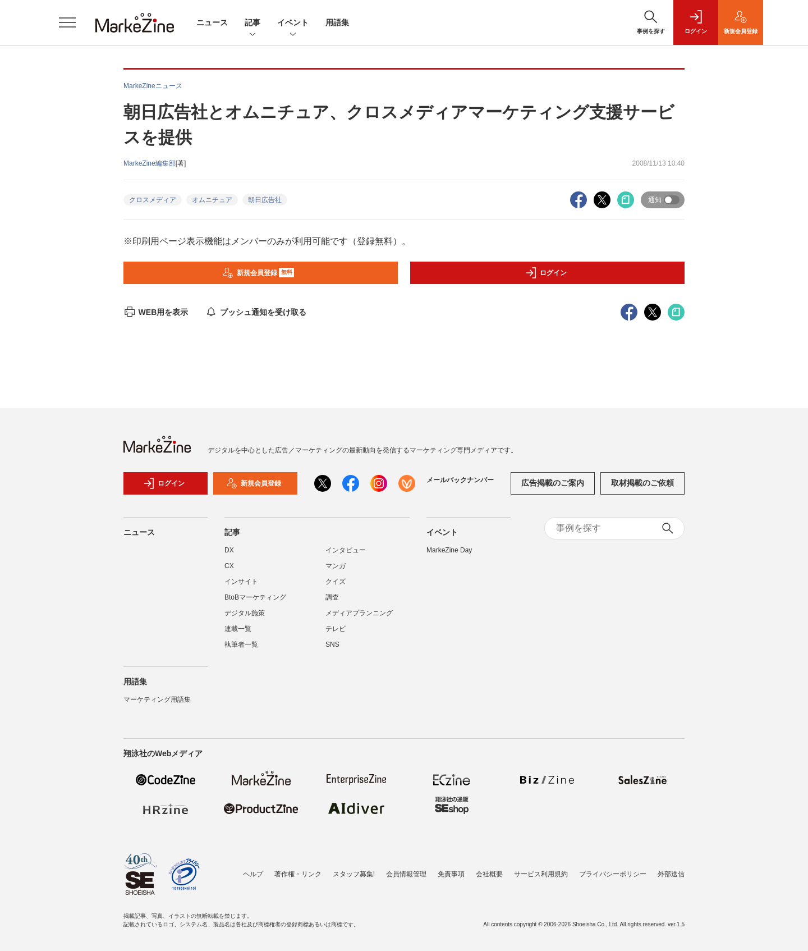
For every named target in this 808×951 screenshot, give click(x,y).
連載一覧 (237, 629)
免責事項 (451, 874)
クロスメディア (152, 200)
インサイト (241, 582)
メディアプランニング (359, 613)
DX (229, 550)
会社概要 (489, 874)
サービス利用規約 (541, 874)
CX (229, 566)
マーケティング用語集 (157, 699)
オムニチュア (212, 200)
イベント (293, 23)
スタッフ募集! (354, 874)
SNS (332, 644)
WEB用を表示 (155, 312)
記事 (252, 23)
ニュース (212, 22)
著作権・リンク (298, 874)
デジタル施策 (244, 613)
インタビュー (345, 550)
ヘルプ (253, 874)
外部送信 (671, 874)
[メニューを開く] (67, 22)
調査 (332, 597)
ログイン (546, 272)
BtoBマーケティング (255, 597)
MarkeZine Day (449, 550)
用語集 (337, 22)
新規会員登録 (258, 272)
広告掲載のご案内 (552, 482)
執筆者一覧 (241, 644)
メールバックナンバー (460, 480)
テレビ (335, 629)
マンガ (335, 566)
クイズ (335, 582)
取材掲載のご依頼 (642, 482)
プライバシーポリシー (612, 874)
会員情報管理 (406, 874)
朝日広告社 (265, 200)
